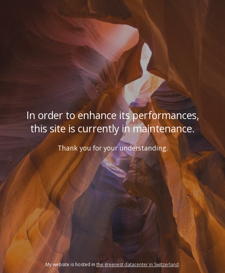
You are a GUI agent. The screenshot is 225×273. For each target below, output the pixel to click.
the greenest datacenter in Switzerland (137, 264)
